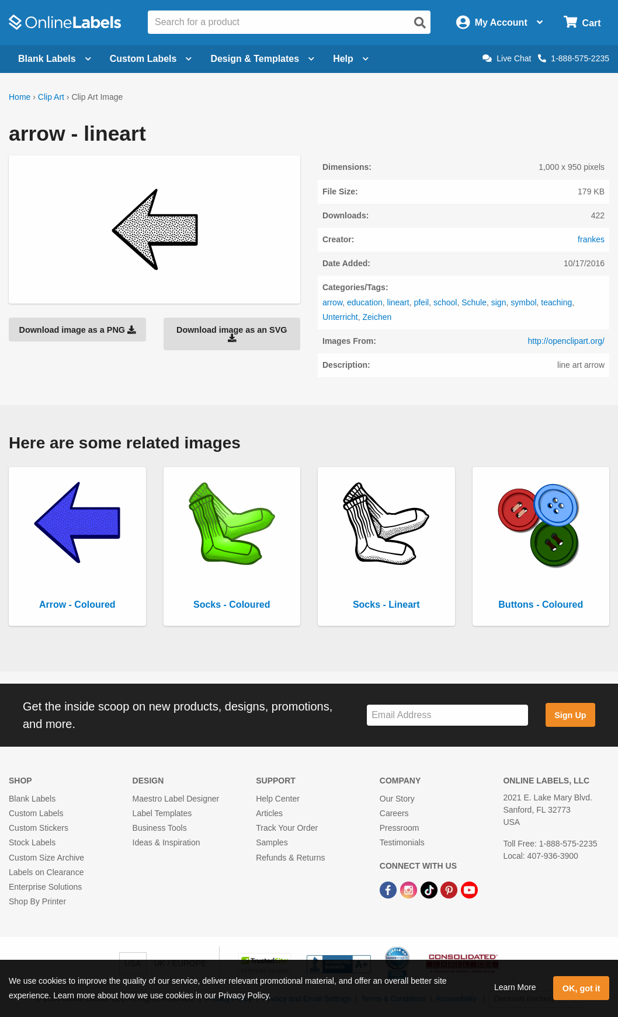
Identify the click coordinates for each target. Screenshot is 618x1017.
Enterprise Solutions (45, 886)
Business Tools (160, 828)
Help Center (278, 798)
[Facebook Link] (389, 889)
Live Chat (506, 58)
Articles (269, 813)
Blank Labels (32, 798)
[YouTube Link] (469, 889)
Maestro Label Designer (176, 798)
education (365, 302)
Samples (271, 842)
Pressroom (399, 828)
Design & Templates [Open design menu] (262, 59)
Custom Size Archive (46, 857)
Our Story (397, 798)
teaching (556, 302)
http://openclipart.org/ (566, 341)
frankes (591, 239)
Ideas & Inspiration (166, 842)
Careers (394, 813)
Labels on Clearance (46, 872)
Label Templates (162, 813)
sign (498, 302)
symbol (523, 302)
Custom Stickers (38, 828)
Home (19, 97)
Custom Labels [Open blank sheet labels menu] (151, 59)
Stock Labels (32, 842)
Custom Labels (36, 813)
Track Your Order (287, 828)
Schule (474, 302)
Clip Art (51, 97)
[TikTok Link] (430, 889)
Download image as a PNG (77, 330)
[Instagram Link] (409, 889)
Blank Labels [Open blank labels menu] (54, 59)
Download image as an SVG (231, 334)
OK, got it (581, 988)
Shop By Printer (37, 901)
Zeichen (376, 317)
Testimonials (402, 842)
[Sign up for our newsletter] (447, 715)
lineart (398, 302)
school (445, 302)
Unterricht (340, 317)
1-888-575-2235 (573, 58)
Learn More (515, 987)
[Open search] (419, 22)
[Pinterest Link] (450, 889)
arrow (332, 302)
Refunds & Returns (290, 857)
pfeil (421, 302)
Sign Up (570, 715)
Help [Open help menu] (351, 59)
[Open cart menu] (582, 22)
